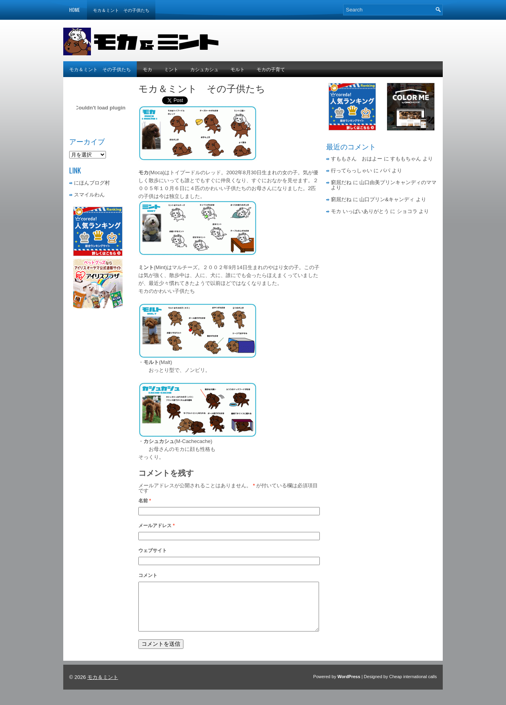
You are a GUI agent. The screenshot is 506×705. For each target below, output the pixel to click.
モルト (237, 69)
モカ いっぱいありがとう (360, 211)
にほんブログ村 (92, 183)
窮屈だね (341, 182)
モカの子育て (271, 69)
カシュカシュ (204, 69)
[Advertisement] (350, 39)
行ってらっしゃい (351, 170)
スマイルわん (89, 195)
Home (74, 10)
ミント (171, 69)
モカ (147, 69)
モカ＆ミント (102, 687)
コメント (147, 575)
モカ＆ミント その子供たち (121, 10)
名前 (144, 500)
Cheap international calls (413, 686)
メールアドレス (156, 525)
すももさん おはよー (356, 159)
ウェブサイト (152, 550)
